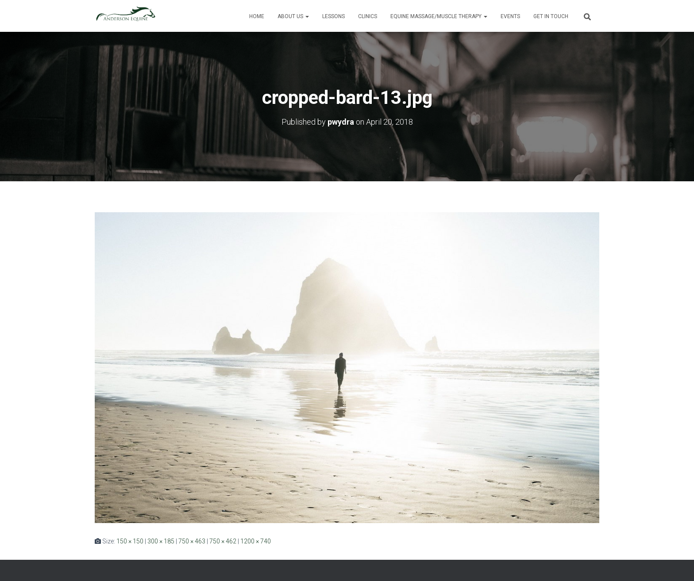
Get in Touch (550, 16)
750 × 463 (191, 541)
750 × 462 (222, 541)
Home (256, 16)
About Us (293, 16)
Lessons (333, 16)
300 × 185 (160, 541)
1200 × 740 (255, 541)
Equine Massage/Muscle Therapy (438, 16)
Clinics (367, 16)
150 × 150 (129, 541)
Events (510, 16)
